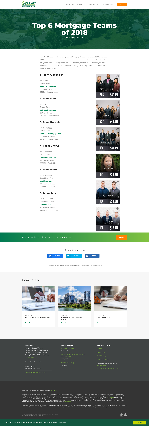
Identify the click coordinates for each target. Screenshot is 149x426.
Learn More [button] (62, 422)
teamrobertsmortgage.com (50, 133)
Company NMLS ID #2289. (52, 414)
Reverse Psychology (67, 363)
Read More (28, 323)
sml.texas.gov (110, 397)
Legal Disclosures (102, 359)
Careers (99, 349)
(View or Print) (54, 391)
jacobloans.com (46, 181)
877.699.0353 (101, 366)
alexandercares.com (48, 86)
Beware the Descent (67, 348)
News (73, 37)
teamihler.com (45, 204)
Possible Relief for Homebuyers (37, 317)
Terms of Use (101, 352)
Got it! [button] (140, 422)
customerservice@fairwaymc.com (108, 368)
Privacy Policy (101, 356)
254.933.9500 (29, 357)
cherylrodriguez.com (48, 157)
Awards (80, 37)
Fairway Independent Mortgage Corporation (35, 414)
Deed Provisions (103, 317)
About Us (70, 4)
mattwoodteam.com (48, 110)
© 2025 (23, 414)
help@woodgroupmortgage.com (35, 372)
